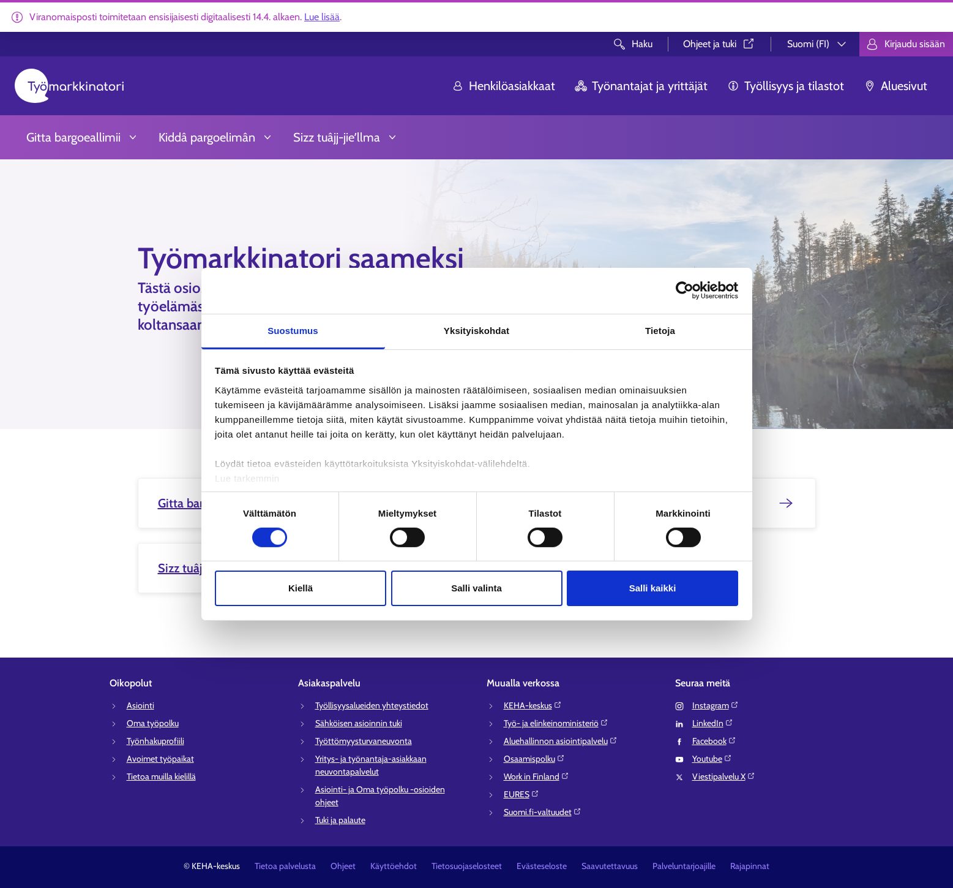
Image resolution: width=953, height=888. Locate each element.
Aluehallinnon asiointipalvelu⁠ (561, 740)
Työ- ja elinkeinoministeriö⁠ (556, 723)
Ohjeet (343, 865)
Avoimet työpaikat (160, 758)
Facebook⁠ (714, 740)
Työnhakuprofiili (155, 740)
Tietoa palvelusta (285, 865)
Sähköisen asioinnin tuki (358, 723)
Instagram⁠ (715, 705)
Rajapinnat (749, 865)
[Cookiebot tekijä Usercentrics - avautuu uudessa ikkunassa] (684, 290)
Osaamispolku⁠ (534, 758)
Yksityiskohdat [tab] (476, 330)
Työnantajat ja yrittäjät (641, 85)
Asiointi (140, 705)
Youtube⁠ (712, 758)
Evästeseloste (542, 865)
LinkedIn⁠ (712, 723)
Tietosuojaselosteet (467, 865)
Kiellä (300, 588)
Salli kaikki (652, 588)
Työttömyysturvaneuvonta (363, 740)
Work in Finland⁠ (536, 776)
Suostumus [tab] (292, 330)
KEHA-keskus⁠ (533, 705)
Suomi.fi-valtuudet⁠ (542, 812)
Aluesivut (895, 85)
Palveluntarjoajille (684, 865)
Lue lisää (322, 17)
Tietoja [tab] (660, 330)
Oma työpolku (153, 723)
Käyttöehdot (393, 865)
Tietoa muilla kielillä (161, 776)
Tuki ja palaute (340, 819)
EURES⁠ (521, 794)
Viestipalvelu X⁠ (723, 776)
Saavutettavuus (609, 865)
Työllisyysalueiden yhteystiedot (371, 705)
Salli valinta (476, 588)
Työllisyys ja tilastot (785, 85)
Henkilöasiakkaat (503, 85)
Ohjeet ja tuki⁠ (719, 44)
